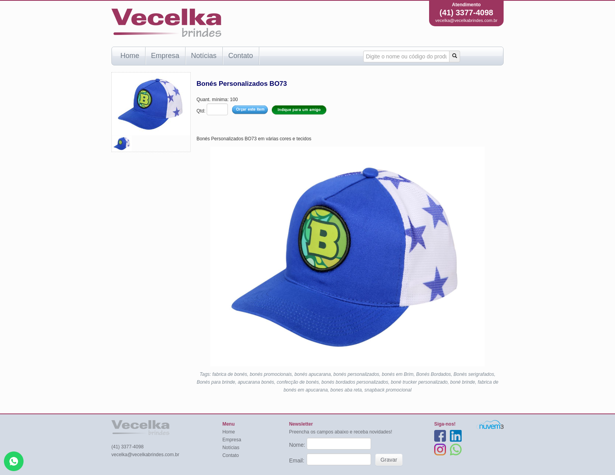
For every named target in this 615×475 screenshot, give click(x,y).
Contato (240, 56)
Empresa (165, 56)
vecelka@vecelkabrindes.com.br (466, 20)
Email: (297, 460)
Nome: (298, 445)
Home (129, 56)
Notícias (204, 56)
